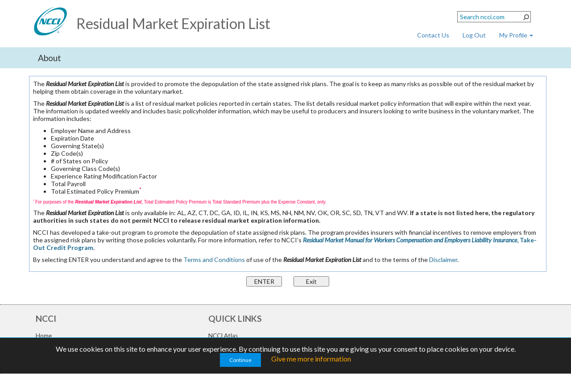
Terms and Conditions (214, 259)
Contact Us (433, 35)
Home (44, 335)
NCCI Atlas (223, 335)
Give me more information (311, 358)
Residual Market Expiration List (173, 23)
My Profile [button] (516, 35)
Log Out (474, 35)
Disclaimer (443, 259)
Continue (240, 360)
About (49, 58)
